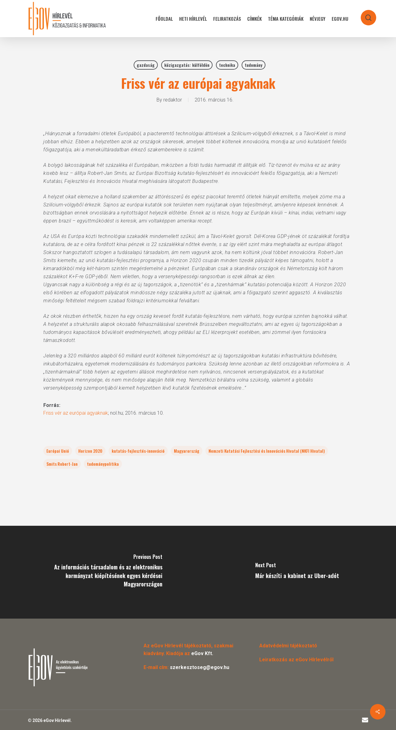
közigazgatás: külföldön (186, 65)
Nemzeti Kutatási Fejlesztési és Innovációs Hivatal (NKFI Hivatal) (267, 450)
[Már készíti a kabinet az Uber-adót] (297, 572)
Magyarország (186, 450)
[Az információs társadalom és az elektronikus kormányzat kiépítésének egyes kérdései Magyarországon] (99, 572)
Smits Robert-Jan (62, 463)
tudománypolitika (103, 463)
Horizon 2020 (90, 450)
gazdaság (146, 65)
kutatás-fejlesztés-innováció (138, 450)
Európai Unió (57, 450)
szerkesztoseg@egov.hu (199, 667)
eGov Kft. (202, 653)
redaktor (172, 100)
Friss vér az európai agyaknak (75, 413)
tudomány (253, 65)
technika (227, 65)
